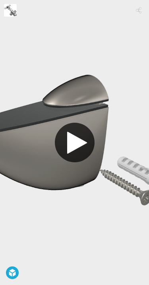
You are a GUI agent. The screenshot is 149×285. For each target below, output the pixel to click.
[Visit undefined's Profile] (10, 10)
